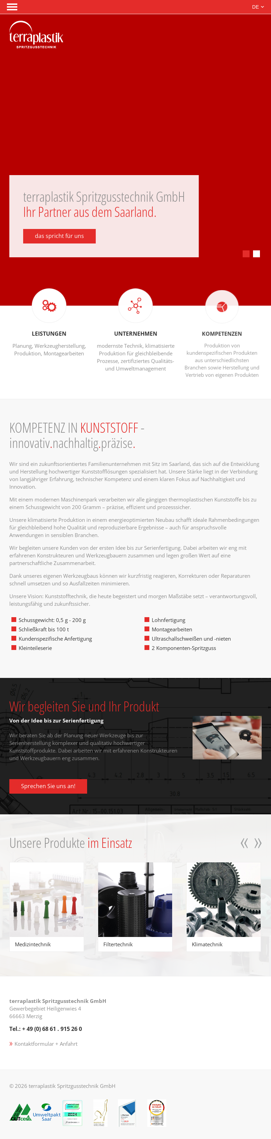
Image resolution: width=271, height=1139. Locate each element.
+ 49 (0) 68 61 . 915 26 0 (52, 1029)
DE (255, 7)
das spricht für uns (59, 236)
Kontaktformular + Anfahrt (46, 1043)
